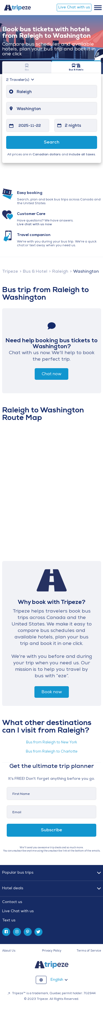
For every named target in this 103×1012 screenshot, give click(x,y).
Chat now (51, 374)
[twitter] (38, 932)
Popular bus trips (17, 873)
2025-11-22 (30, 126)
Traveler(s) (18, 80)
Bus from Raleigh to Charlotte (51, 751)
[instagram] (17, 932)
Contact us (12, 902)
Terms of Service (89, 950)
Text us (8, 920)
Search (51, 142)
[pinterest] (28, 932)
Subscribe (51, 830)
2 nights (73, 126)
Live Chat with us (74, 7)
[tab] (51, 911)
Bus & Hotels (76, 67)
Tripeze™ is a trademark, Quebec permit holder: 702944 (51, 993)
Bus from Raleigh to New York (51, 742)
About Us (8, 950)
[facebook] (6, 932)
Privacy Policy (51, 950)
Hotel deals (12, 888)
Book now (51, 692)
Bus (27, 67)
